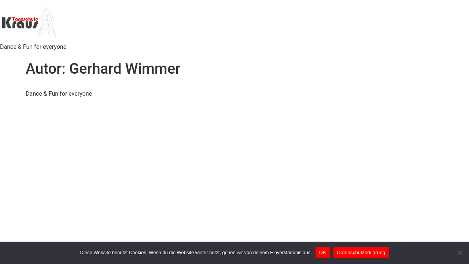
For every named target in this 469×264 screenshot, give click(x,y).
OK (322, 252)
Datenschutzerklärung (361, 252)
